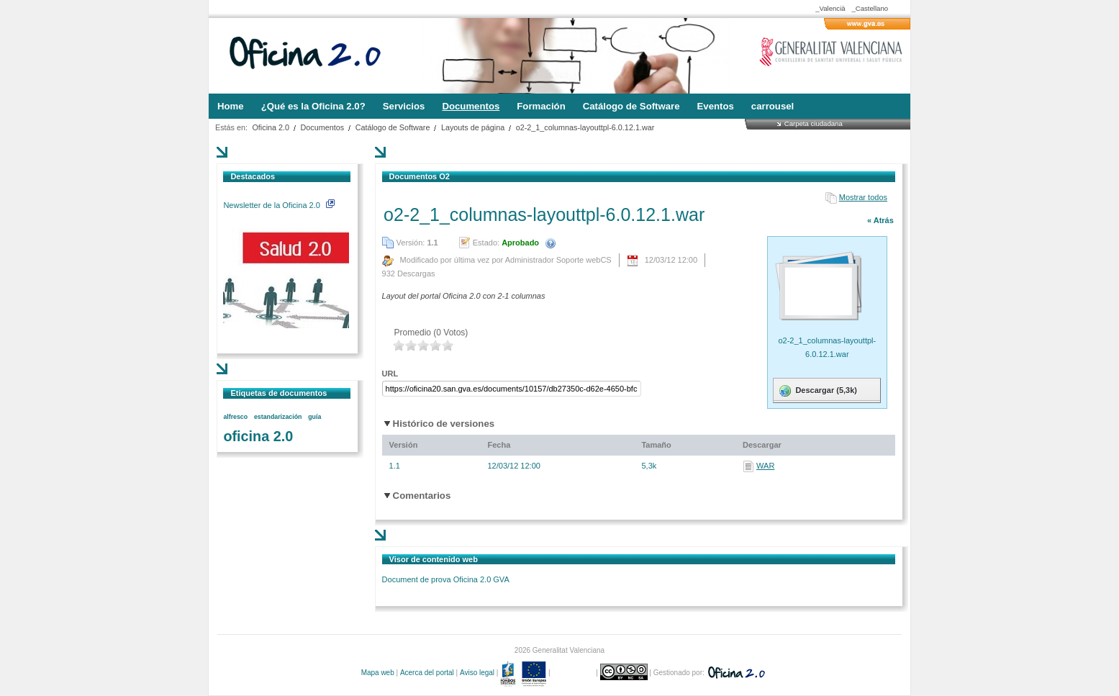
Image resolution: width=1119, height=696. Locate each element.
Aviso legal (477, 673)
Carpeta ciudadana (813, 123)
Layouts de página (472, 127)
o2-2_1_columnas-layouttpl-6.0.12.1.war (585, 127)
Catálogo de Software (392, 127)
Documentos (323, 127)
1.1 (394, 465)
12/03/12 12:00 (513, 465)
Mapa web (377, 673)
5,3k (648, 465)
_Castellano (869, 8)
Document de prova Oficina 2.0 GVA (445, 579)
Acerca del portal (427, 673)
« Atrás (880, 220)
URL (390, 373)
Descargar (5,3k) (817, 391)
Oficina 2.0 (270, 127)
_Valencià (830, 8)
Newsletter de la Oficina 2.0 (278, 205)
